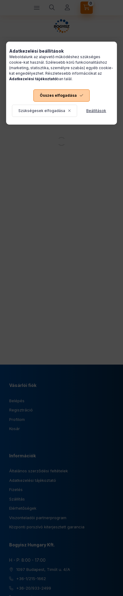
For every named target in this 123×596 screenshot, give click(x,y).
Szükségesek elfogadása (41, 110)
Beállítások (96, 110)
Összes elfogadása (58, 95)
